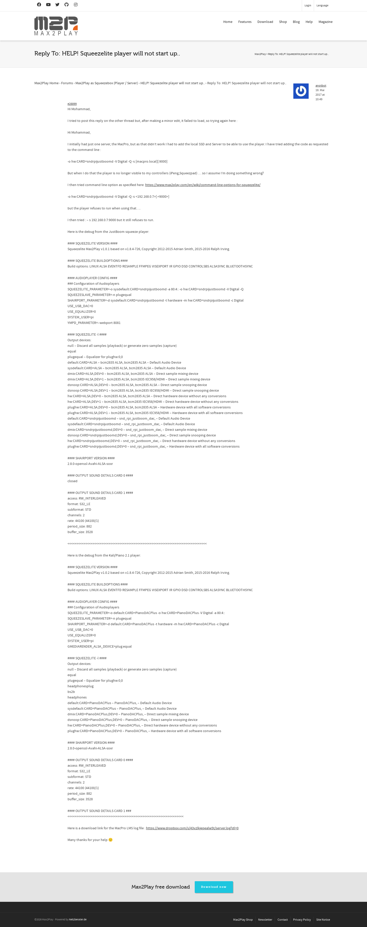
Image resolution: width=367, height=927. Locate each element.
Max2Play (260, 54)
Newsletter (265, 920)
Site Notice (323, 920)
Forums (67, 83)
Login (308, 5)
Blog (296, 22)
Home (227, 22)
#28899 (72, 104)
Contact (283, 920)
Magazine (326, 22)
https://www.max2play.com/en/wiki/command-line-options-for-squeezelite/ (202, 185)
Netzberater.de (77, 919)
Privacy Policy (302, 920)
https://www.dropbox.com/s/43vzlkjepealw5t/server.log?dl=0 (192, 828)
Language (322, 5)
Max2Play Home (46, 83)
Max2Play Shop (243, 920)
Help (309, 22)
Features (245, 22)
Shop (283, 22)
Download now (214, 887)
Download (265, 22)
